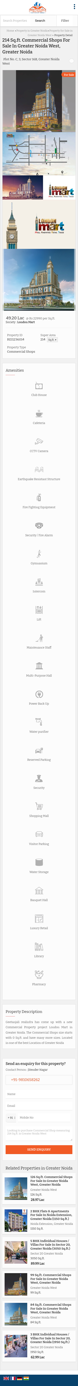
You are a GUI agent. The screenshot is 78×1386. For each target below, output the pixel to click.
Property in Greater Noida (31, 30)
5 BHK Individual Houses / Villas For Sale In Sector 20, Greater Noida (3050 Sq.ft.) (50, 1244)
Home (10, 30)
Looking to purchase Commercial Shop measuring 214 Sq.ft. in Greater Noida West (39, 1133)
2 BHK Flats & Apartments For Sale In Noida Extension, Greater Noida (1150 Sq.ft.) (51, 1215)
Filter (65, 20)
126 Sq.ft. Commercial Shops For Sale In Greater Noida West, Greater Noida (51, 1180)
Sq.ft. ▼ (52, 339)
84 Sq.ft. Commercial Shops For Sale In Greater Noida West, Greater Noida (50, 1308)
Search (40, 20)
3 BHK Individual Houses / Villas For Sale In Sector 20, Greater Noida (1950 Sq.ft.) (50, 1338)
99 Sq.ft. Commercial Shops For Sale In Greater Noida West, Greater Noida (50, 1278)
